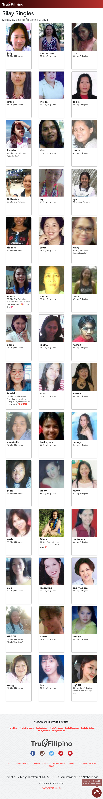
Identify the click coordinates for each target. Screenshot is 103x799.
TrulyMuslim (58, 731)
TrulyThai (12, 728)
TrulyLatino (44, 731)
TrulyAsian (41, 728)
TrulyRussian (72, 728)
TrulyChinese (27, 728)
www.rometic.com (51, 788)
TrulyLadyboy (88, 728)
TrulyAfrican (56, 728)
